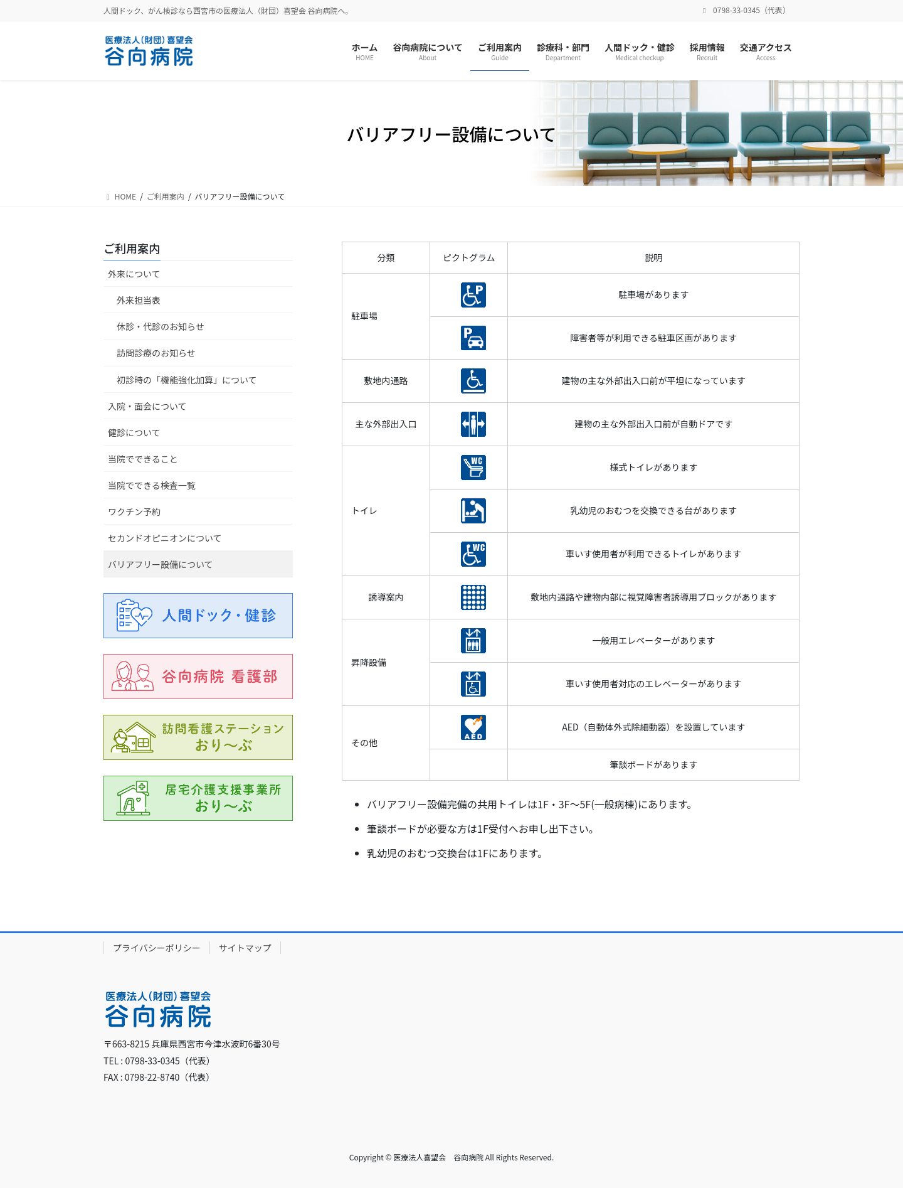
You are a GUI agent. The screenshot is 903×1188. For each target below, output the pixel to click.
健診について (134, 432)
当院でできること (143, 458)
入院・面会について (147, 406)
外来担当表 (139, 300)
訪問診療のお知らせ (156, 352)
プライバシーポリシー (157, 947)
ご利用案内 (131, 248)
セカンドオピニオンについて (165, 538)
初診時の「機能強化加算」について (187, 379)
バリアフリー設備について (160, 564)
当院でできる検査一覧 (152, 485)
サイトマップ (245, 947)
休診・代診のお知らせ (160, 326)
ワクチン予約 (134, 511)
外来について (134, 273)
